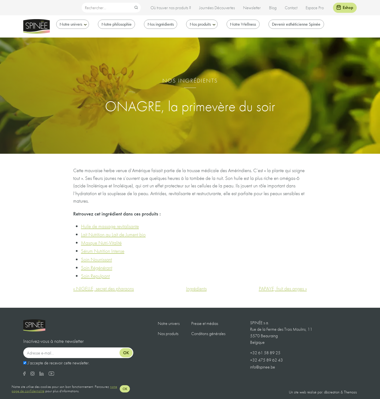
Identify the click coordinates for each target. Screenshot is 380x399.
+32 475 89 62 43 (266, 360)
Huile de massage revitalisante (110, 226)
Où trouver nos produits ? (170, 7)
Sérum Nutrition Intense (102, 251)
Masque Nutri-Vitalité (101, 242)
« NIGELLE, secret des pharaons (103, 288)
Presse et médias (204, 323)
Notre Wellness (243, 26)
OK (125, 389)
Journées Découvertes (217, 7)
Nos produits (200, 26)
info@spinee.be (262, 367)
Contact (291, 7)
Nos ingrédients (161, 26)
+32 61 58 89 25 (265, 352)
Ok (126, 352)
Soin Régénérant (96, 267)
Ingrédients (196, 288)
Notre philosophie (117, 26)
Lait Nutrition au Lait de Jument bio (113, 234)
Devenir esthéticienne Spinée (296, 26)
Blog (273, 7)
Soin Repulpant (95, 276)
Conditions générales (208, 333)
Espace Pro (315, 7)
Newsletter (252, 7)
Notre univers (71, 26)
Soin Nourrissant (96, 259)
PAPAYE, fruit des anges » (283, 288)
